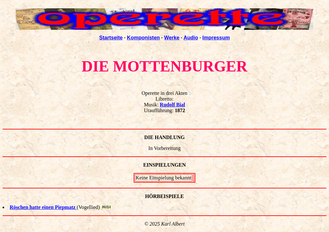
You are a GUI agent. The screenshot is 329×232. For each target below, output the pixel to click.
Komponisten (143, 37)
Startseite (111, 37)
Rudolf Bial (172, 104)
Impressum (216, 37)
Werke (172, 37)
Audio (190, 37)
